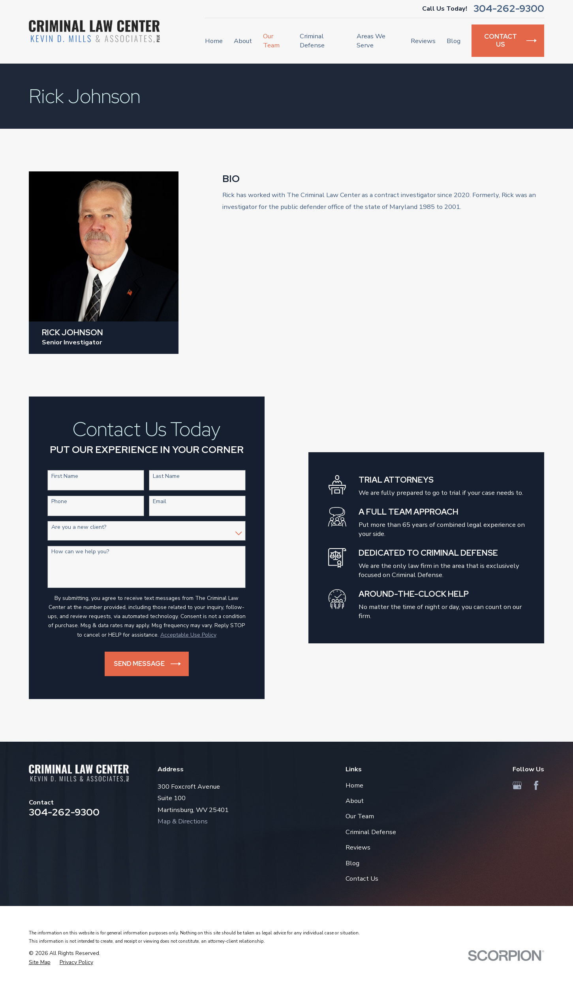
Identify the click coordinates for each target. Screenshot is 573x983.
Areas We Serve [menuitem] (371, 41)
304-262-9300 (508, 9)
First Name (59, 476)
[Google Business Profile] (517, 785)
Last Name (160, 476)
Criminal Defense (371, 831)
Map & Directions (183, 821)
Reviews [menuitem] (423, 40)
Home (354, 785)
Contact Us (362, 878)
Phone (54, 501)
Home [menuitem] (214, 40)
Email (154, 501)
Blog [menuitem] (453, 40)
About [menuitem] (243, 40)
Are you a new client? (73, 527)
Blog (352, 863)
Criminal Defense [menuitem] (312, 41)
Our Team (360, 816)
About (355, 800)
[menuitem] (40, 962)
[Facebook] (536, 785)
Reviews (358, 847)
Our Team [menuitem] (271, 41)
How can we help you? (74, 552)
